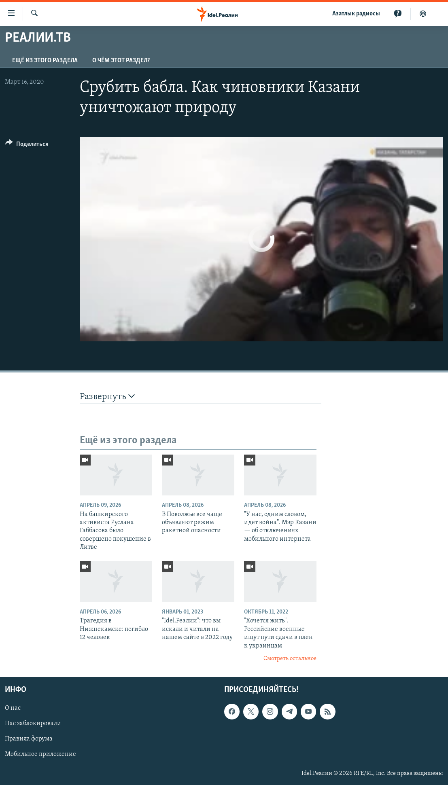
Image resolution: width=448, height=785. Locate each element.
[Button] (27, 145)
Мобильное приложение (40, 754)
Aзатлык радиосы (356, 14)
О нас (13, 708)
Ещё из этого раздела (45, 60)
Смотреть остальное (289, 659)
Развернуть (107, 396)
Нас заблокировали (33, 723)
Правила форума (29, 739)
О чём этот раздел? (121, 60)
